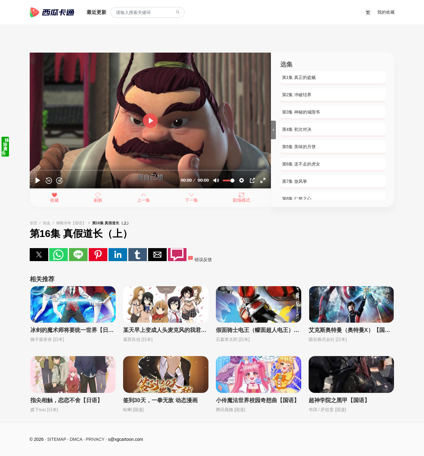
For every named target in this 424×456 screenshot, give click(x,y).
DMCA (76, 439)
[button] (39, 254)
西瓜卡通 (52, 12)
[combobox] (148, 12)
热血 (46, 223)
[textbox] (148, 12)
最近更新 (96, 12)
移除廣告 (5, 147)
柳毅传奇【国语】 (71, 223)
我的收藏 (386, 12)
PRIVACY (95, 439)
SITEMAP (56, 439)
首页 (33, 223)
